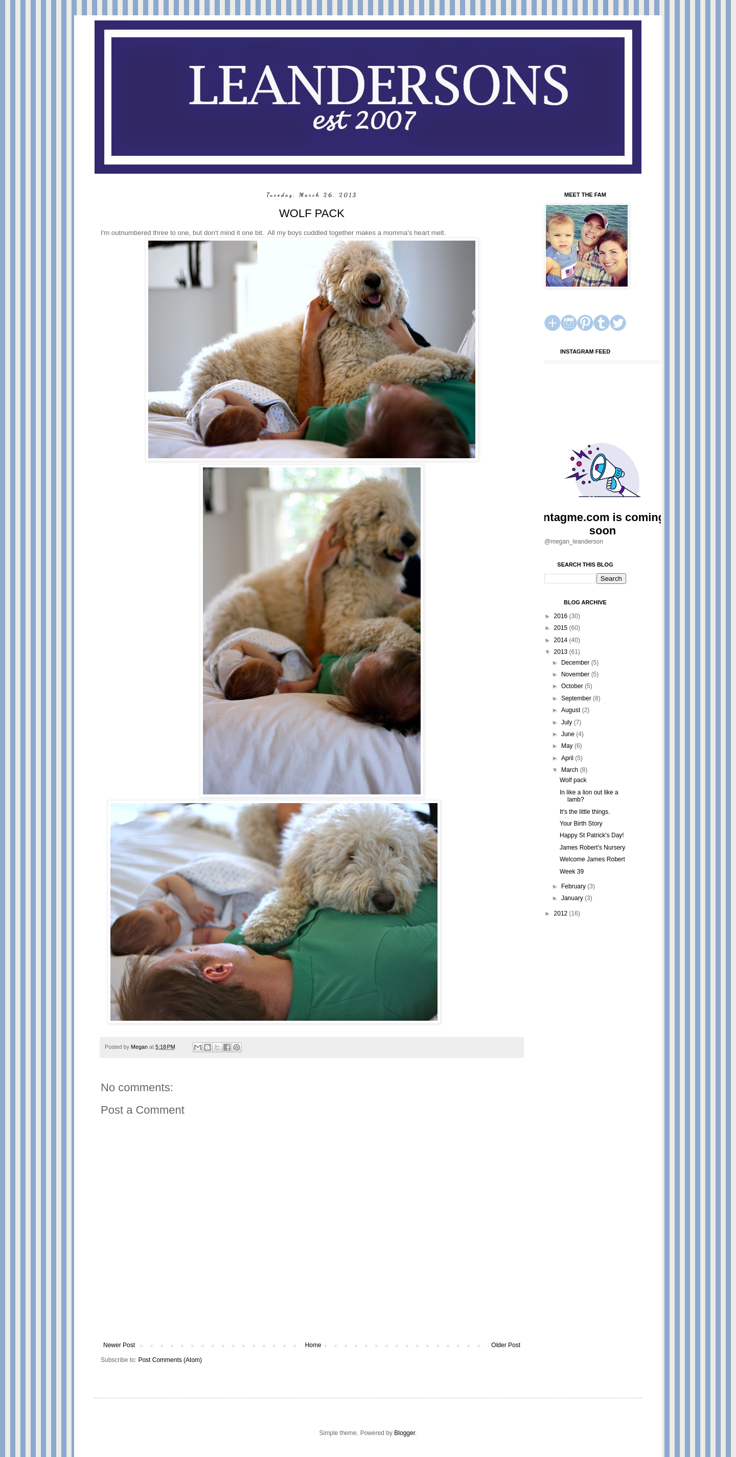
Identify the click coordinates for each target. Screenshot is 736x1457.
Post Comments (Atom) (170, 1360)
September (577, 698)
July (567, 722)
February (574, 886)
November (576, 674)
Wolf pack (573, 780)
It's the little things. (585, 811)
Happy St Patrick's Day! (592, 835)
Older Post (505, 1345)
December (576, 662)
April (568, 758)
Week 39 (572, 871)
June (568, 734)
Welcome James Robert (592, 859)
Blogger (404, 1433)
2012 (561, 913)
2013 (561, 651)
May (567, 745)
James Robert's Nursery (592, 847)
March (570, 769)
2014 (561, 640)
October (573, 686)
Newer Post (119, 1345)
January (573, 898)
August (571, 710)
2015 (561, 627)
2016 (561, 616)
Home (313, 1345)
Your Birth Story (581, 823)
